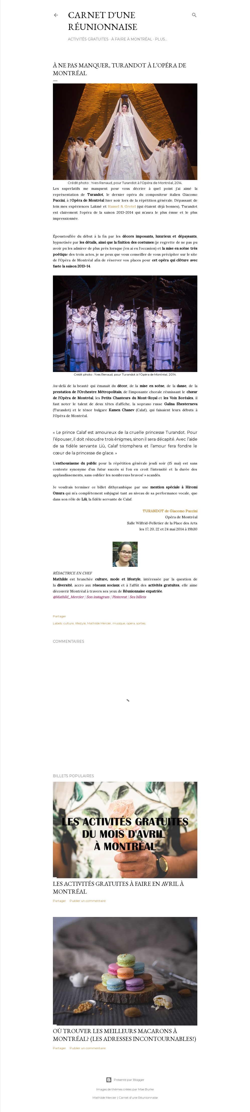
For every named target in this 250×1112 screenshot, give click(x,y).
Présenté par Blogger (125, 1080)
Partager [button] (59, 616)
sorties (140, 623)
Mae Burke (146, 1089)
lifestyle (80, 623)
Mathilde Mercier (99, 623)
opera (131, 623)
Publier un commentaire (88, 901)
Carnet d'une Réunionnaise (102, 21)
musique (119, 623)
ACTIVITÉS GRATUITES (88, 39)
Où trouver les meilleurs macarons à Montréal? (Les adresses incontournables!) (124, 1035)
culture (68, 623)
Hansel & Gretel (122, 206)
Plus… (161, 39)
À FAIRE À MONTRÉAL (131, 39)
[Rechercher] (194, 14)
